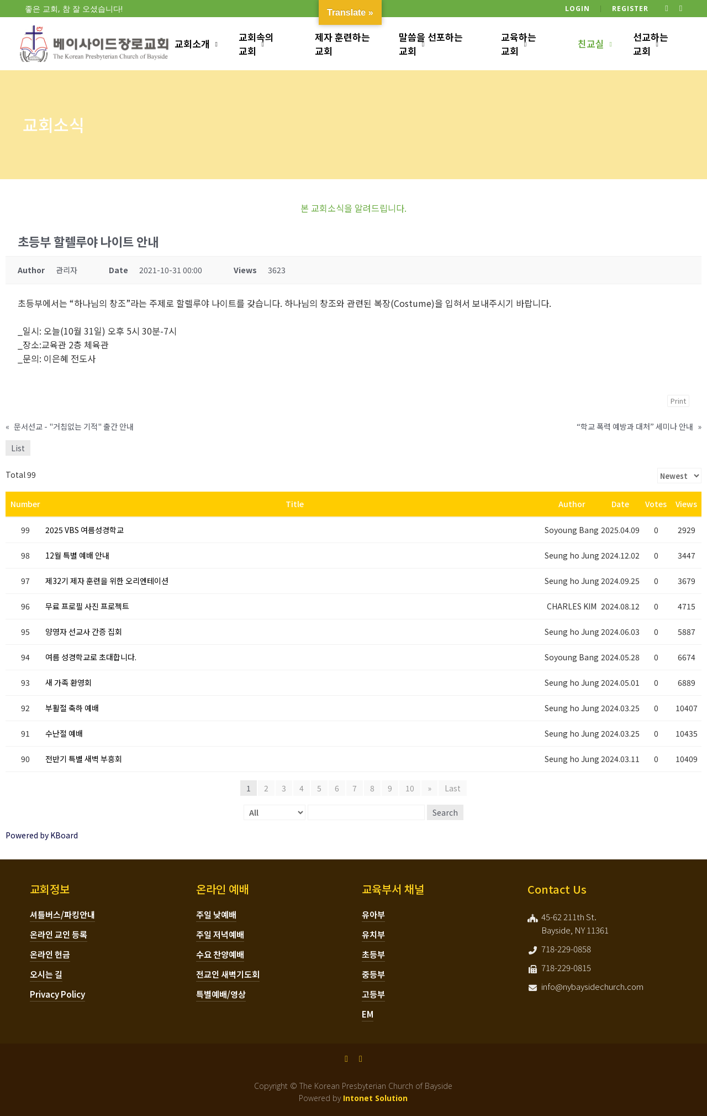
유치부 (373, 934)
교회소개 (192, 43)
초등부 (373, 954)
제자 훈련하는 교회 (342, 44)
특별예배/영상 (221, 994)
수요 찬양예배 (220, 954)
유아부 (373, 914)
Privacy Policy (57, 994)
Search (445, 812)
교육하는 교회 (518, 44)
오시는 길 (46, 974)
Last (453, 788)
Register (630, 8)
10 (409, 788)
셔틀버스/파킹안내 (62, 914)
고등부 (373, 994)
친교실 (591, 43)
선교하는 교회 (650, 44)
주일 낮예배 (216, 914)
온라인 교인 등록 (58, 934)
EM (367, 1014)
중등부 (373, 974)
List (18, 447)
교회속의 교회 (256, 44)
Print (678, 400)
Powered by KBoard (42, 835)
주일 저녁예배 (220, 934)
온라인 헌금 (50, 954)
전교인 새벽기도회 (228, 974)
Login (577, 8)
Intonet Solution (375, 1098)
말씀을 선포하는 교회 (431, 44)
